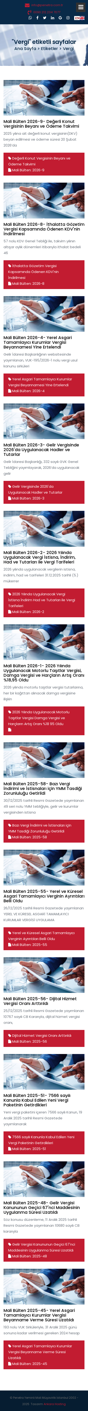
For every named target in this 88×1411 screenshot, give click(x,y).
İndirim (26, 599)
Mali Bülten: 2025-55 (27, 944)
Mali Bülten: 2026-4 (26, 390)
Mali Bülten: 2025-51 (27, 1148)
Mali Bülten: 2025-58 (27, 837)
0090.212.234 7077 (46, 12)
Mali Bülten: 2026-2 (26, 611)
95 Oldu (56, 723)
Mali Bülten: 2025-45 (27, 1363)
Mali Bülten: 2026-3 (26, 498)
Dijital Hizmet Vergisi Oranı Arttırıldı (41, 1035)
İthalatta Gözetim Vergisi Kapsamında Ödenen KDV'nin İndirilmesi (33, 271)
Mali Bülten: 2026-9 (26, 170)
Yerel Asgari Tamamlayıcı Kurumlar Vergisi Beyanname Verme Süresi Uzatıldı (40, 1352)
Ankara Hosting (55, 1404)
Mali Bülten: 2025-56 (27, 1041)
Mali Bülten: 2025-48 (27, 1256)
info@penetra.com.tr (47, 5)
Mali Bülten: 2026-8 (26, 283)
